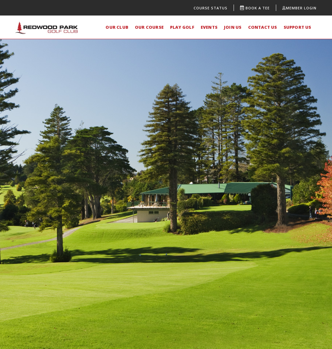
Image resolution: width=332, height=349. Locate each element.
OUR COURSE (149, 27)
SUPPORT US (297, 27)
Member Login (299, 7)
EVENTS (209, 27)
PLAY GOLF (182, 27)
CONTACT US (262, 27)
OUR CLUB (117, 27)
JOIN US (232, 27)
